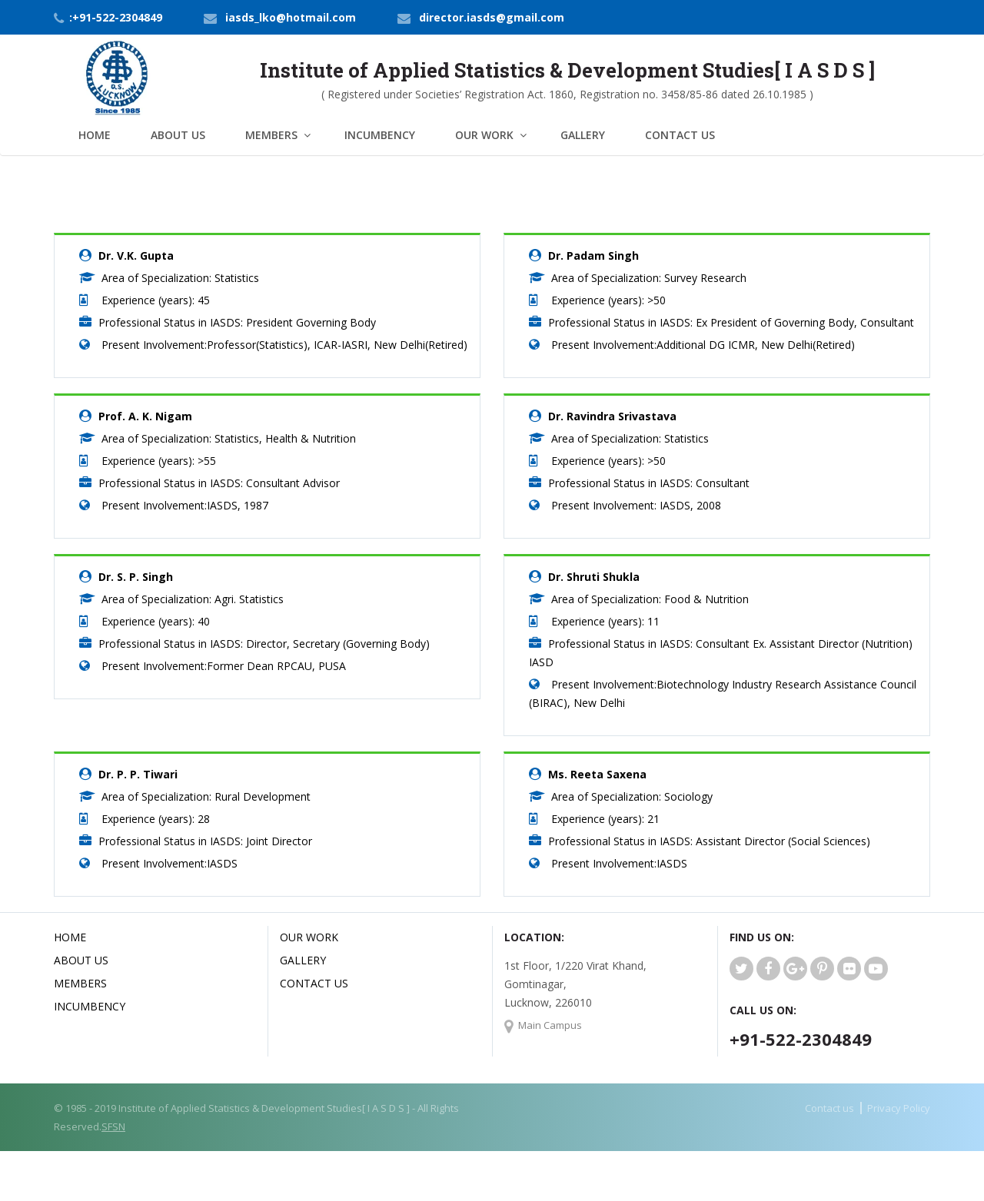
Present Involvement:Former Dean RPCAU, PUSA (223, 666)
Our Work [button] (484, 135)
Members (80, 983)
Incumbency (379, 135)
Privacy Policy (898, 1108)
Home (94, 135)
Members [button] (271, 135)
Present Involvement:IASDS (169, 863)
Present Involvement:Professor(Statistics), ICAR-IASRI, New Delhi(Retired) (284, 344)
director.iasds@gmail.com (491, 17)
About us (81, 960)
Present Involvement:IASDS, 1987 (184, 505)
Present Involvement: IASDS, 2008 (636, 505)
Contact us (829, 1108)
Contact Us (680, 135)
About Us (178, 135)
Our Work (309, 937)
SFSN (113, 1126)
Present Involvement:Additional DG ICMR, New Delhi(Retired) (703, 344)
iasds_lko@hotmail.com (290, 17)
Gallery (582, 135)
